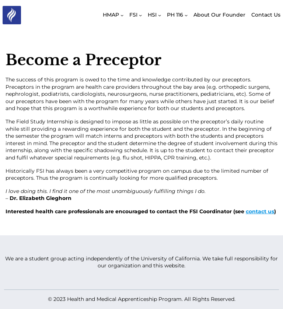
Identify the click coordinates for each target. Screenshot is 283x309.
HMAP (111, 14)
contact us (260, 211)
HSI (152, 14)
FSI (133, 14)
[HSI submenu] (159, 15)
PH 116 (175, 14)
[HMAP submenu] (121, 15)
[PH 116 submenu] (186, 15)
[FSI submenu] (140, 15)
